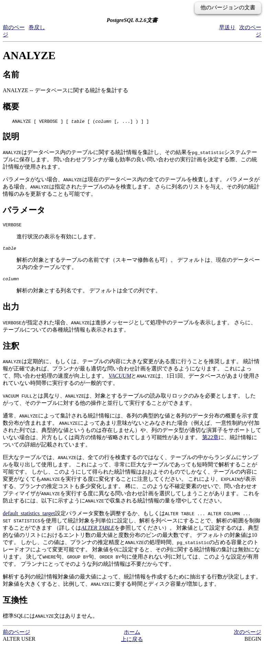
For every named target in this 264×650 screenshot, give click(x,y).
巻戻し (37, 27)
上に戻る (132, 643)
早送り (227, 27)
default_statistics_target (29, 517)
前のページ (16, 636)
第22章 (210, 441)
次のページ (247, 636)
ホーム (132, 636)
